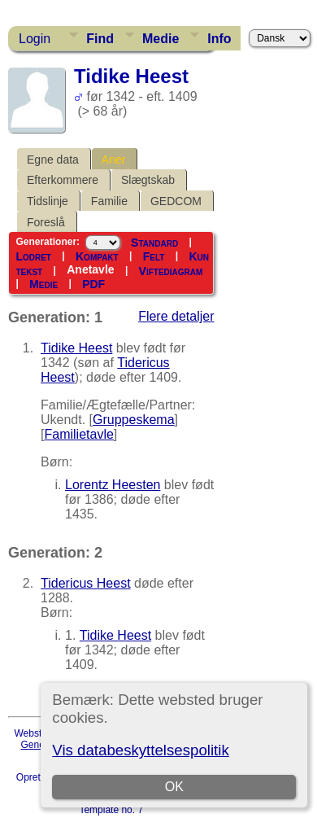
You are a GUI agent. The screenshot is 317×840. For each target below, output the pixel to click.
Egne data (53, 159)
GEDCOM (176, 201)
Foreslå (46, 222)
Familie (109, 201)
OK (174, 787)
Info (219, 39)
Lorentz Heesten (112, 485)
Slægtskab (148, 179)
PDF (93, 284)
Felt (154, 256)
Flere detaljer (176, 316)
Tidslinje (47, 201)
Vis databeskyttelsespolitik (140, 750)
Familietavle (78, 434)
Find (100, 39)
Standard (154, 242)
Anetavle (90, 269)
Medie (160, 39)
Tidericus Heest (86, 583)
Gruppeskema (134, 420)
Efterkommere (62, 179)
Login (34, 39)
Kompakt (97, 256)
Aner (114, 159)
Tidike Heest (76, 348)
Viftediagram (171, 271)
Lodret (33, 256)
